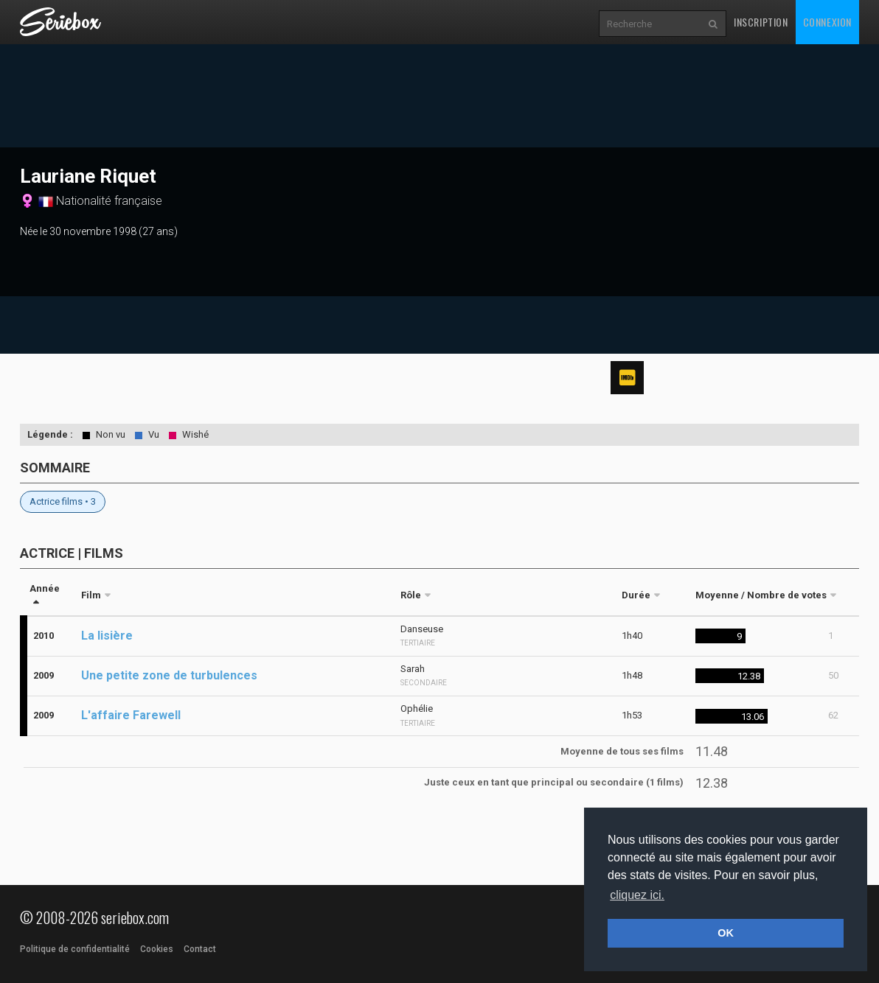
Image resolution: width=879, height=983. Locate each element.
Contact (200, 949)
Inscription (761, 21)
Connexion (827, 21)
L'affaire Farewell (131, 715)
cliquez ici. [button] (637, 895)
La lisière (107, 635)
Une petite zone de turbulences (169, 675)
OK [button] (726, 933)
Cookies (156, 949)
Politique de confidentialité (75, 949)
